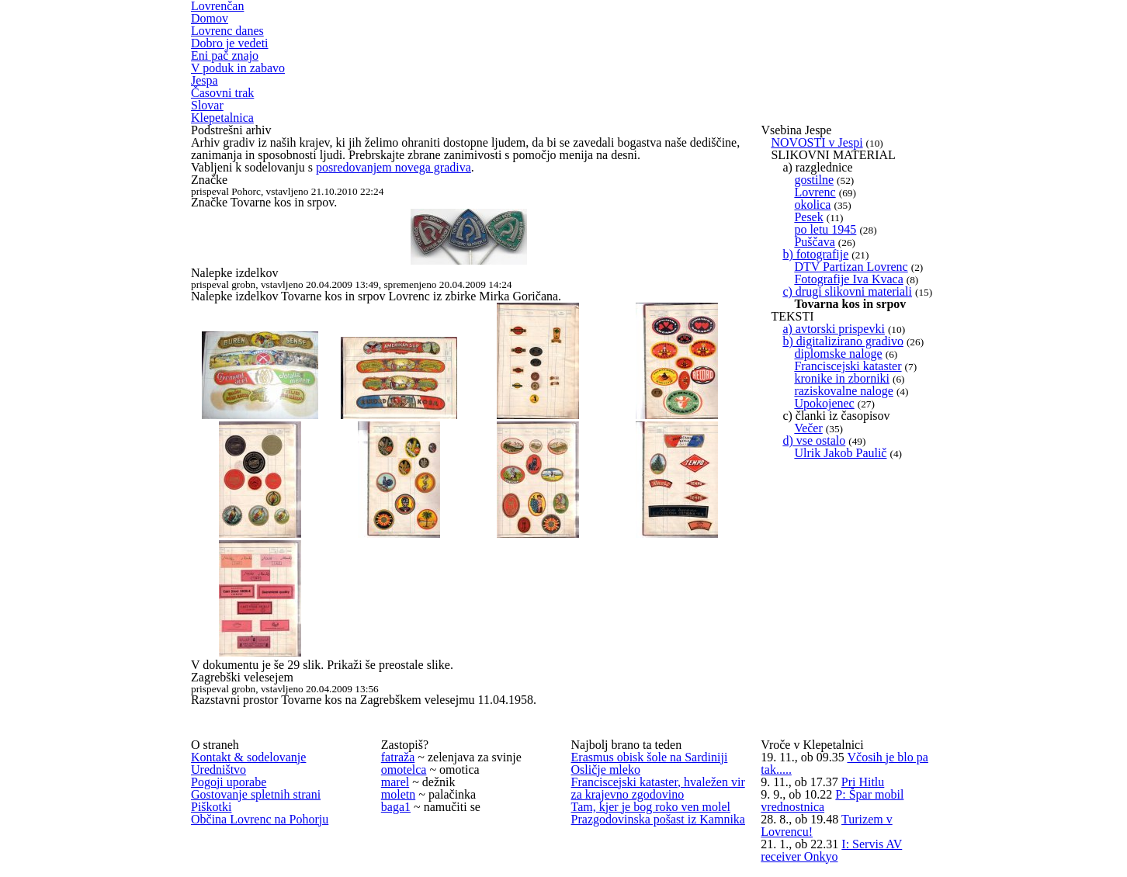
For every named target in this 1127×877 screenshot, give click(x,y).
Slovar (207, 105)
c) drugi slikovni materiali (847, 291)
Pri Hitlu (863, 782)
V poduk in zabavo (238, 68)
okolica (812, 204)
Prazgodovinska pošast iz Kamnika (658, 819)
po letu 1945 (825, 229)
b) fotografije (815, 254)
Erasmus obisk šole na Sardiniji (649, 757)
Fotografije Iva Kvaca (848, 279)
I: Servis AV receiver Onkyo (831, 850)
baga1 (396, 806)
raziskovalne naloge (843, 390)
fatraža (398, 757)
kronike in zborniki (841, 378)
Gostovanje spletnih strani (256, 794)
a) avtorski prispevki (833, 328)
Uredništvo (218, 769)
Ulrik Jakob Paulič (840, 452)
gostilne (814, 179)
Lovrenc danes (227, 30)
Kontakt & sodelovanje (248, 757)
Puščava (814, 241)
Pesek (808, 217)
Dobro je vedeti (230, 43)
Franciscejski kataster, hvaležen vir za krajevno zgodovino (658, 788)
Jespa (204, 80)
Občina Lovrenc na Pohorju (259, 819)
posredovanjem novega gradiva (393, 167)
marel (395, 782)
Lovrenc (814, 192)
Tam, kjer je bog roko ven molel (651, 806)
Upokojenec (824, 403)
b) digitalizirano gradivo (842, 341)
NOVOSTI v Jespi (816, 142)
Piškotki (211, 806)
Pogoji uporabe (228, 782)
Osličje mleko (605, 769)
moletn (398, 794)
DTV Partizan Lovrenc (850, 266)
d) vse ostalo (813, 440)
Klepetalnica (222, 117)
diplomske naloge (838, 353)
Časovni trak (222, 92)
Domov (209, 18)
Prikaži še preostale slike (388, 664)
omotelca (404, 769)
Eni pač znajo (224, 55)
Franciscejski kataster (847, 366)
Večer (808, 428)
